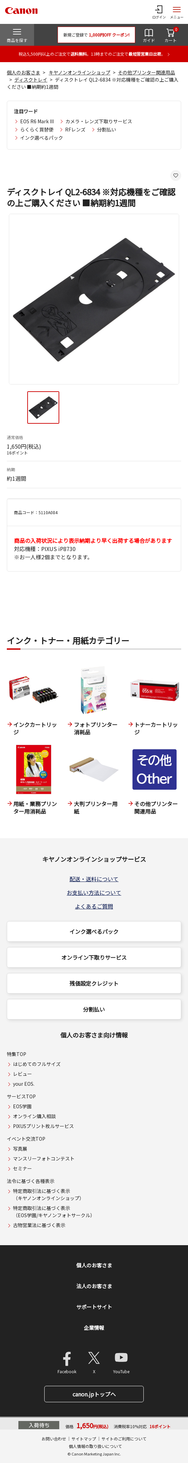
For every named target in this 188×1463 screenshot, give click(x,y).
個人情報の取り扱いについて (95, 1446)
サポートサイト (94, 1306)
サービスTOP (21, 1096)
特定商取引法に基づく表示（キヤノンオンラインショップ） (48, 1194)
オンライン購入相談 (34, 1116)
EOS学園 (22, 1106)
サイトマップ (84, 1438)
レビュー (22, 1073)
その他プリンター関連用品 (146, 72)
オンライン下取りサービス (94, 957)
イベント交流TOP (26, 1138)
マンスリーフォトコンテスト (44, 1158)
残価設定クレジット (94, 983)
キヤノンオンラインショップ (79, 72)
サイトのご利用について (123, 1438)
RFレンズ (75, 129)
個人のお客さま (23, 72)
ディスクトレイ (30, 79)
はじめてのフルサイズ (37, 1063)
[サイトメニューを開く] (176, 11)
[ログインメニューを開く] (159, 11)
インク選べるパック (41, 137)
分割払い (106, 129)
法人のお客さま (94, 1286)
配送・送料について (94, 879)
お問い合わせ (54, 1438)
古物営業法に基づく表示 (39, 1225)
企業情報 (94, 1327)
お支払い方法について (94, 892)
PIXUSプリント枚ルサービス (43, 1126)
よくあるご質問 (94, 906)
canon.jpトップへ (94, 1394)
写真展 (20, 1148)
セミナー (22, 1168)
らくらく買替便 (36, 129)
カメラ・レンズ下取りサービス (98, 121)
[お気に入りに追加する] (175, 175)
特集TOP (16, 1054)
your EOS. (23, 1083)
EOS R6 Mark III (37, 121)
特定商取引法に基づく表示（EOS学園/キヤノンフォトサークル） (54, 1212)
